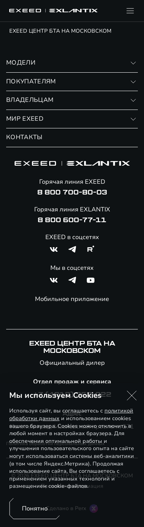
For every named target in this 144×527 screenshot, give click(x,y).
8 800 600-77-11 (72, 220)
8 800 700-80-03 (72, 193)
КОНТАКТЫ (24, 137)
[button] (131, 395)
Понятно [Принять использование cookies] (34, 508)
